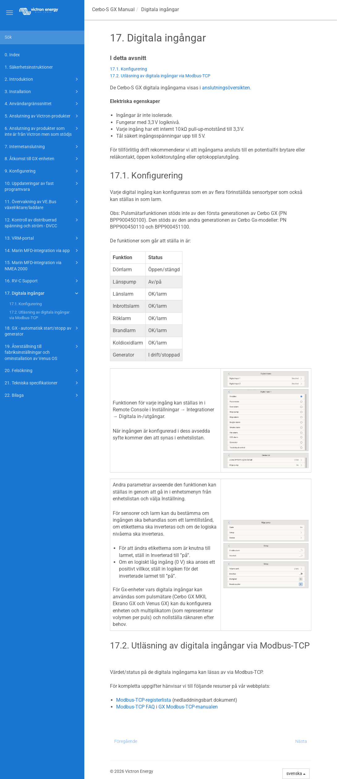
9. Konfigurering (42, 171)
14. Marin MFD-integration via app (42, 250)
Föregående (125, 741)
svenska (295, 773)
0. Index (12, 54)
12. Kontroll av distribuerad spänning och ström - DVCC (42, 222)
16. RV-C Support (42, 280)
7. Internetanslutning (42, 146)
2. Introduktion (42, 79)
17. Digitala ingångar (42, 293)
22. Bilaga (42, 395)
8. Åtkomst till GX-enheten (42, 158)
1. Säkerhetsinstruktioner (29, 67)
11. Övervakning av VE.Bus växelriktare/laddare (42, 204)
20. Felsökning (42, 370)
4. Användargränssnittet (42, 103)
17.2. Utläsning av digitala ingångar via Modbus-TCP (39, 315)
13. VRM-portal (42, 238)
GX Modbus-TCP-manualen (188, 707)
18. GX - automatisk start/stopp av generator (42, 331)
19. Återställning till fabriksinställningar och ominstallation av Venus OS (42, 352)
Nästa (301, 741)
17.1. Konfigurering (25, 304)
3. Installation (42, 91)
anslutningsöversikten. (226, 88)
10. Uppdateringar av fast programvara (42, 186)
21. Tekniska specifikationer (42, 382)
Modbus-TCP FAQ (135, 707)
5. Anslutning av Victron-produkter (42, 116)
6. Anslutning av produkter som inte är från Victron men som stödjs (42, 131)
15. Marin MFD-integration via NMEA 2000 (42, 265)
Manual (113, 9)
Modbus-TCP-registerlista (143, 700)
